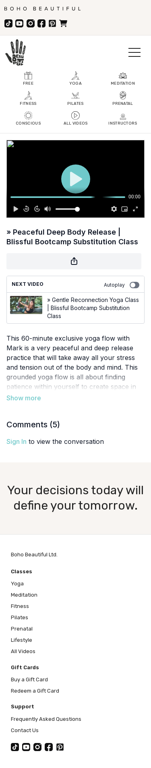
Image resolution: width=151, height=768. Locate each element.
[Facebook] (41, 23)
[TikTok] (8, 23)
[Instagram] (31, 23)
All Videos (23, 651)
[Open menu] (134, 52)
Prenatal (22, 629)
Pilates (19, 617)
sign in (16, 441)
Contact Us (25, 730)
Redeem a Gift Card (35, 691)
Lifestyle (21, 640)
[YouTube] (19, 23)
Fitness (20, 606)
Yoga (17, 584)
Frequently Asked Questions (46, 719)
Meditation (24, 595)
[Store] (63, 23)
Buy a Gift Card (29, 679)
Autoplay (121, 285)
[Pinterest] (52, 23)
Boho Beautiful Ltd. (34, 555)
